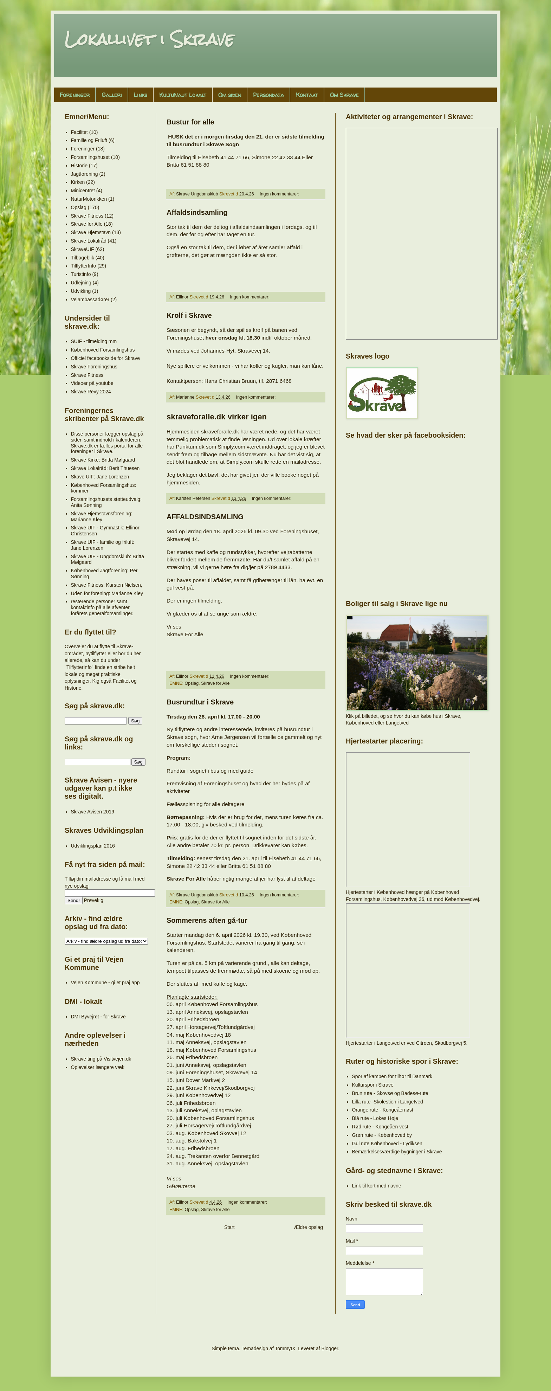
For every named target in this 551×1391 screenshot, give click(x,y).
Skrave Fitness (87, 216)
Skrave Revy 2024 (91, 391)
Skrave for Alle (215, 683)
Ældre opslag (308, 1227)
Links (140, 95)
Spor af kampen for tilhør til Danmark (392, 1076)
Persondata (268, 95)
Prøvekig (93, 900)
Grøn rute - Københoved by (382, 1135)
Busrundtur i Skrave (200, 702)
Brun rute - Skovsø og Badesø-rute (390, 1093)
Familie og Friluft (89, 140)
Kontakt (307, 95)
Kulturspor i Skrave (373, 1085)
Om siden (229, 95)
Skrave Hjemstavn (91, 232)
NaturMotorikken (89, 199)
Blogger (329, 1348)
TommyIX (285, 1348)
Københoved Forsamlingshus (103, 350)
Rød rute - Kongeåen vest (380, 1126)
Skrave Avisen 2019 (93, 811)
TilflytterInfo (83, 266)
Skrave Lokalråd (88, 241)
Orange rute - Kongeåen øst (382, 1110)
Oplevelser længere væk (98, 1067)
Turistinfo (81, 274)
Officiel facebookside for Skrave (105, 358)
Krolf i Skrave (189, 315)
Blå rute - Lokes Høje (375, 1118)
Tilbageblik (82, 257)
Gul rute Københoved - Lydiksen (387, 1143)
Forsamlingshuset (90, 157)
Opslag (191, 683)
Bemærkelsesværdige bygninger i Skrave (397, 1151)
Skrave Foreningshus (94, 366)
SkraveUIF (82, 249)
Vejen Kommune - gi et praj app (105, 982)
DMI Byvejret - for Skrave (98, 1016)
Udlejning (81, 282)
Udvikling (81, 291)
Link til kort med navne (376, 1186)
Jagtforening (84, 174)
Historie (79, 165)
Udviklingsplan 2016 (93, 846)
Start (229, 1227)
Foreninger (75, 95)
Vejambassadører (90, 299)
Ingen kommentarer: (280, 194)
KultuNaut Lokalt (182, 95)
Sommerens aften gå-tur (207, 920)
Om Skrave (344, 95)
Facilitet (79, 132)
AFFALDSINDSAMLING (205, 517)
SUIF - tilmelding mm (94, 341)
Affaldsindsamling (197, 212)
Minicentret (83, 190)
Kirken (78, 182)
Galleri (112, 95)
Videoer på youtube (92, 383)
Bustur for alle (190, 122)
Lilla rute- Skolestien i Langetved (387, 1102)
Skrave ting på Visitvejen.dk (101, 1059)
